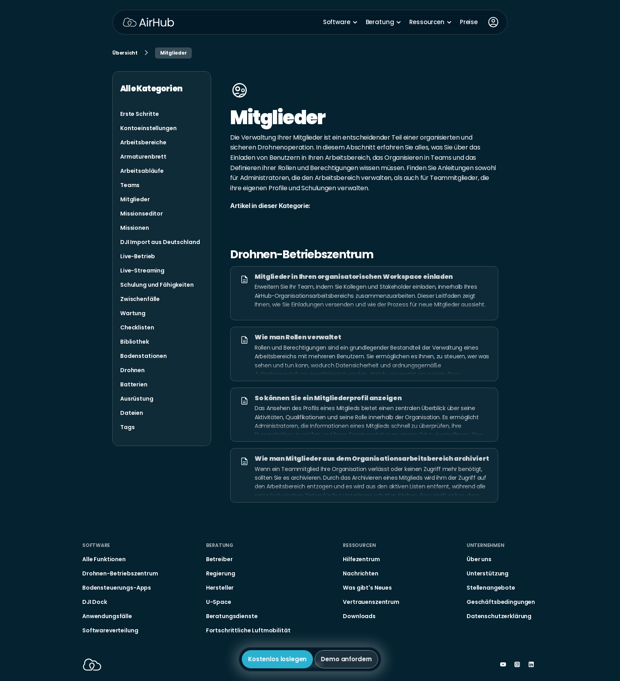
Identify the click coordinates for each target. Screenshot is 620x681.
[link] (139, 114)
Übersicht (125, 52)
